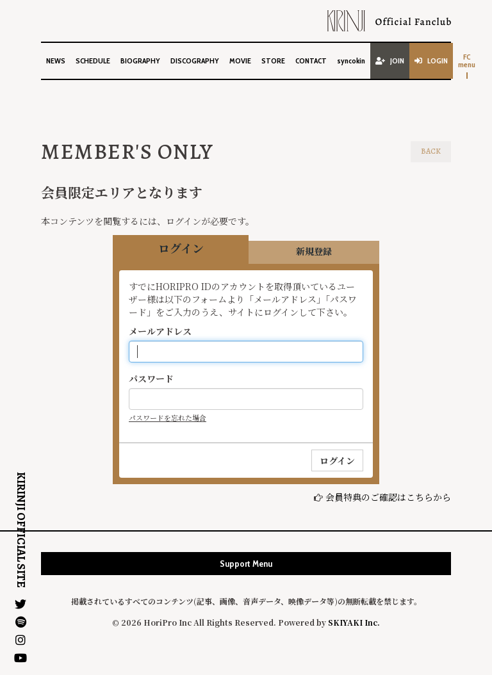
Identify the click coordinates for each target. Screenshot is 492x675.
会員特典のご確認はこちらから (388, 497)
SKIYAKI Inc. (354, 622)
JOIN (389, 60)
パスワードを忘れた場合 (167, 417)
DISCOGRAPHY (194, 60)
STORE (273, 60)
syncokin (351, 60)
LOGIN (431, 60)
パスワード (151, 378)
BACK (431, 151)
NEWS (55, 60)
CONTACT (311, 60)
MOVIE (240, 60)
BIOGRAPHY (140, 60)
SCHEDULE (93, 60)
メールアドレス (160, 331)
